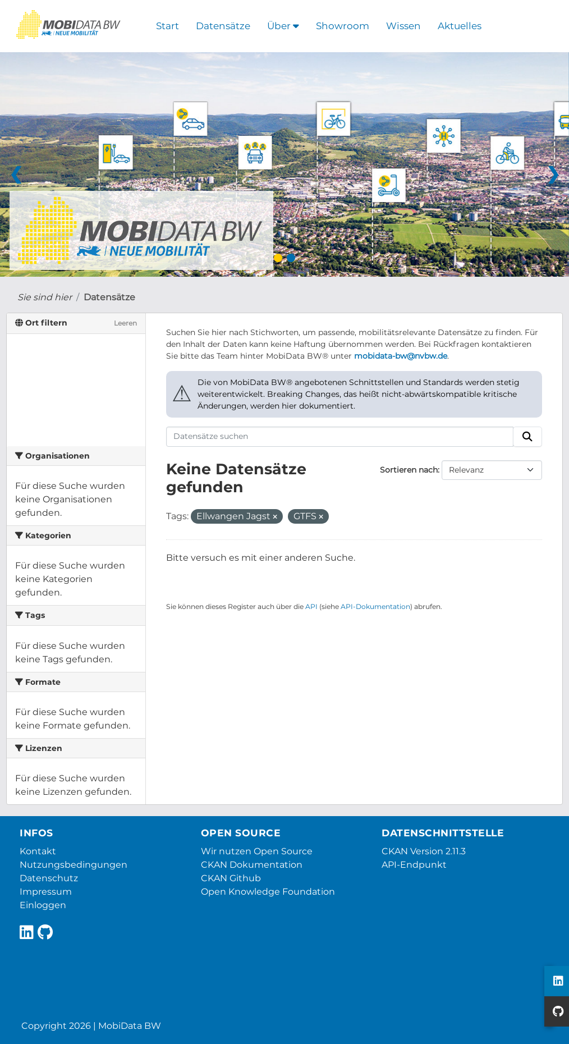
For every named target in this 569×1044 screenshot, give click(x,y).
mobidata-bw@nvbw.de (400, 356)
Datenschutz (49, 878)
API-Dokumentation (375, 606)
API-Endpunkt (414, 864)
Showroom (342, 25)
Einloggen (43, 905)
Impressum (46, 891)
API (311, 606)
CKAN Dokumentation (251, 864)
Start (167, 25)
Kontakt (38, 851)
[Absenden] (527, 437)
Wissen (403, 25)
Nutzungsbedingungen (73, 864)
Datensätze (223, 25)
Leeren (125, 323)
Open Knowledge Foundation (268, 891)
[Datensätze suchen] (340, 437)
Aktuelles (459, 25)
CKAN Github (231, 878)
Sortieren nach (409, 470)
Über (283, 25)
